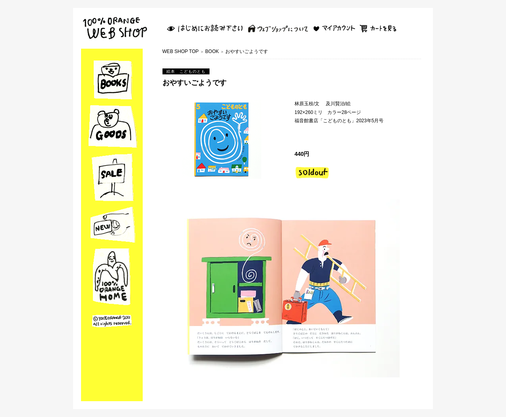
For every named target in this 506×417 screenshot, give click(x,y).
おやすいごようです (246, 51)
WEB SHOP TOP (180, 51)
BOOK (212, 51)
